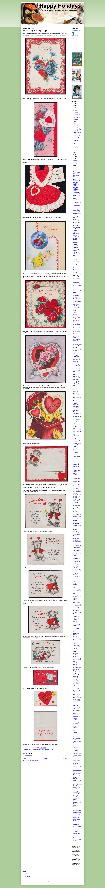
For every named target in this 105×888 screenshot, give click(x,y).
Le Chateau (75, 538)
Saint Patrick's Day (77, 669)
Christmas (75, 323)
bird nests (75, 241)
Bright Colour (75, 253)
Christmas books (76, 324)
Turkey (74, 747)
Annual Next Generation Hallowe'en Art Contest (76, 184)
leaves (74, 544)
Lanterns (74, 537)
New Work (75, 595)
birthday (74, 244)
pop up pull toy (76, 637)
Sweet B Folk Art (76, 703)
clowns (74, 350)
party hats (75, 617)
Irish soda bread (76, 514)
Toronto (74, 732)
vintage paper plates (77, 807)
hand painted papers (77, 484)
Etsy (74, 400)
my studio (75, 587)
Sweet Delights (76, 707)
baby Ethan (75, 232)
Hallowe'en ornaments (75, 476)
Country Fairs (75, 358)
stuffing (74, 702)
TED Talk (75, 713)
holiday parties (76, 500)
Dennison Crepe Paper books (76, 363)
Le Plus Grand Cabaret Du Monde (77, 541)
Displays (74, 367)
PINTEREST (34, 24)
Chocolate (75, 316)
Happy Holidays (76, 490)
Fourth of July (75, 428)
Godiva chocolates (76, 448)
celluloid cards (76, 295)
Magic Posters (76, 550)
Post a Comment (28, 755)
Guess (74, 458)
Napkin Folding (76, 589)
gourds (74, 452)
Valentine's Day (30, 749)
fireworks (75, 423)
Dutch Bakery (75, 373)
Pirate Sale (75, 636)
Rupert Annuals (76, 667)
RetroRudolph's (76, 659)
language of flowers (77, 534)
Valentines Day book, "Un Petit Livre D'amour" (77, 129)
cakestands (75, 266)
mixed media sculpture (75, 567)
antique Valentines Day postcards (76, 211)
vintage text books (76, 814)
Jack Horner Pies (76, 522)
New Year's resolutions (75, 599)
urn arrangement (76, 752)
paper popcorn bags (77, 612)
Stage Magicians (76, 697)
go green (74, 446)
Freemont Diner (76, 429)
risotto (74, 662)
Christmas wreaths (77, 341)
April (75, 123)
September (76, 117)
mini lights (75, 564)
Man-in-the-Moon (76, 552)
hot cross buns (76, 509)
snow (74, 685)
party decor (75, 616)
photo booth (75, 627)
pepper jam (75, 622)
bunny (74, 259)
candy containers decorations (76, 282)
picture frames (76, 628)
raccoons (75, 653)
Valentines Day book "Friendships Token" (77, 137)
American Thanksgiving (75, 180)
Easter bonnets (76, 377)
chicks (74, 305)
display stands (76, 365)
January (76, 152)
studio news (75, 700)
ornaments (75, 608)
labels (74, 531)
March (75, 125)
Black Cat (75, 249)
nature (74, 593)
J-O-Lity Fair (75, 518)
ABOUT (28, 24)
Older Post (65, 758)
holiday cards (75, 499)
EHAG (74, 393)
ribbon (74, 661)
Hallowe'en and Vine (77, 466)
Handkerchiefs (76, 486)
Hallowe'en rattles (76, 478)
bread (74, 250)
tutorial (74, 748)
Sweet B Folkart (76, 705)
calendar (74, 267)
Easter (74, 374)
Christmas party (76, 333)
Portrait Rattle (76, 642)
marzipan (75, 556)
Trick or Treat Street (77, 741)
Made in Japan (76, 547)
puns (74, 650)
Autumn (74, 225)
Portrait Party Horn (77, 639)
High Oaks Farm (76, 494)
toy (73, 736)
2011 (74, 160)
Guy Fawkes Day (76, 459)
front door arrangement (75, 435)
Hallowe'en (75, 464)
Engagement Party (77, 397)
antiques (74, 216)
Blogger (58, 881)
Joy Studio (75, 528)
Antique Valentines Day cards (77, 208)
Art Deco (74, 219)
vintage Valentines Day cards (47, 749)
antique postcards (76, 205)
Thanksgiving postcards (75, 721)
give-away (75, 444)
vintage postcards (76, 810)
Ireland (74, 513)
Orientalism (75, 607)
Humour (74, 511)
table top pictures (76, 711)
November (76, 114)
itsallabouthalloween (77, 516)
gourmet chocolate (76, 454)
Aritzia (74, 217)
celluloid (74, 294)
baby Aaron (75, 230)
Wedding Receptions (77, 828)
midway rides (75, 561)
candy (74, 272)
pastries (74, 621)
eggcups (74, 391)
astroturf (74, 224)
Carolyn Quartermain (77, 285)
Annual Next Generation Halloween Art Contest (76, 189)
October (76, 116)
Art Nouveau (75, 220)
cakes (74, 264)
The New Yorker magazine (76, 727)
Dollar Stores (75, 368)
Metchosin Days (76, 560)
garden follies (75, 440)
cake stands (75, 262)
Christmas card (76, 327)
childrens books (76, 307)
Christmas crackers (77, 329)
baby (74, 228)
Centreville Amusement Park (76, 298)
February (76, 126)
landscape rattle (76, 532)
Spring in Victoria (76, 694)
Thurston (74, 730)
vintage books (76, 768)
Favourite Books (76, 416)
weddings (75, 831)
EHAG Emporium (76, 394)
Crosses (74, 361)
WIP (74, 837)
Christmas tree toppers (76, 337)
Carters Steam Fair (77, 288)
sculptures (75, 677)
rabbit (74, 651)
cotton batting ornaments (75, 356)
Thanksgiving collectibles (75, 719)
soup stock (75, 688)
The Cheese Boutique (75, 724)
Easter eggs (75, 383)
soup (74, 686)
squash (74, 695)
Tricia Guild (75, 739)
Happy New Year (76, 491)
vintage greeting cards (37, 749)
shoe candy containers (75, 680)
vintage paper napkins (75, 806)
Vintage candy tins (76, 773)
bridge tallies (75, 252)
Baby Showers (76, 233)
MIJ (73, 563)
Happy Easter (75, 488)
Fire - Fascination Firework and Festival (76, 420)
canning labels (76, 283)
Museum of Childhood (75, 584)
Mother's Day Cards (77, 570)
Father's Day (75, 406)
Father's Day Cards (77, 407)
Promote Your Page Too (75, 35)
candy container (76, 274)
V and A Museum (76, 753)
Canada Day (75, 269)
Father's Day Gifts (76, 410)
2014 (74, 154)
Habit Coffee (75, 463)
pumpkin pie (75, 645)
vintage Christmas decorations (76, 793)
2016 (74, 108)
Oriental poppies (76, 605)
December (76, 112)
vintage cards (75, 775)
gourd (74, 450)
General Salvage (76, 443)
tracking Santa (76, 738)
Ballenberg (75, 236)
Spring (74, 692)
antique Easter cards (77, 202)
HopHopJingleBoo (76, 507)
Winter (74, 836)
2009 (74, 163)
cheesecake (75, 300)
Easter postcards (76, 385)
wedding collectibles (77, 826)
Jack (74, 520)
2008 (74, 165)
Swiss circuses (76, 708)
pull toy (74, 643)
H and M (74, 461)
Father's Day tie (76, 413)
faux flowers (75, 414)
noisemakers (75, 600)
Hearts (74, 493)
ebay (74, 388)
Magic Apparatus (76, 548)
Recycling (75, 656)
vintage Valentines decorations (76, 822)
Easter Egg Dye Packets (76, 382)
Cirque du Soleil (76, 349)
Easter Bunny (75, 379)
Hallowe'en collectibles (75, 474)
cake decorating (76, 261)
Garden (74, 438)
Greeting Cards (76, 456)
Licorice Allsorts (76, 545)
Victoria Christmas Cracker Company (76, 757)
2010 (74, 162)
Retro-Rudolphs (76, 658)
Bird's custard (75, 242)
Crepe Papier (75, 359)
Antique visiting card (77, 213)
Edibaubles (75, 390)
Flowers (74, 426)
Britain (74, 255)
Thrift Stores (75, 729)
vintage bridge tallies (77, 770)
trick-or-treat (75, 744)
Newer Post (26, 758)
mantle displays (76, 553)
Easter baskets (76, 376)
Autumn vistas (76, 227)
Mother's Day (75, 569)
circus (74, 347)
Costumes (75, 353)
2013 (74, 156)
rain (73, 654)
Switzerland (75, 710)
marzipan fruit (75, 558)
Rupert (74, 666)
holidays (74, 502)
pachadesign (75, 610)
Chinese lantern (76, 314)
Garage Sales (76, 436)
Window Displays (76, 833)
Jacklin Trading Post (77, 525)
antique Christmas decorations (76, 200)
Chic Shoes (75, 304)
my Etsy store (75, 585)
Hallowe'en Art (76, 469)
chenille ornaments (77, 301)
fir (73, 418)
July (75, 121)
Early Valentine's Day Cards (77, 141)
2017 (74, 107)
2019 (74, 103)
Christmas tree (76, 334)
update (74, 750)
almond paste (75, 178)
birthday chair (75, 247)
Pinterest (74, 631)
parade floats (75, 614)
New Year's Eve (76, 596)
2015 (74, 110)
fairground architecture (75, 404)
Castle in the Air (76, 290)
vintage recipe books (77, 812)
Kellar (74, 529)
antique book (75, 192)
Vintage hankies (76, 800)
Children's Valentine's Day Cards (77, 149)
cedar (74, 292)
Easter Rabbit (75, 386)
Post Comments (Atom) (34, 760)
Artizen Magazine (76, 222)
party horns (75, 619)
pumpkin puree (76, 646)
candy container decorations (76, 276)
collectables (75, 352)
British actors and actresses (76, 258)
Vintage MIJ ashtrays (77, 802)
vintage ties (75, 817)
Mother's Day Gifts (76, 576)
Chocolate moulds (76, 320)
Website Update (76, 824)
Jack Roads (75, 523)
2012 (74, 158)
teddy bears (75, 715)
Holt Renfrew (75, 505)
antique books (76, 193)
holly (74, 503)
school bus (75, 674)
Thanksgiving (75, 716)
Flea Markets (75, 425)
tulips (74, 745)
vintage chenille (76, 780)
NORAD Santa (76, 602)
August (75, 119)
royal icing (75, 664)
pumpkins (75, 648)
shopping (75, 682)
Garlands (75, 441)
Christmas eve (76, 331)
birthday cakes (76, 245)
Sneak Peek (75, 683)
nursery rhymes (76, 604)
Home (23, 24)
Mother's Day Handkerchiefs (76, 579)
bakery (74, 235)
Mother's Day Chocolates (75, 574)
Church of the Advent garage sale (77, 345)
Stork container (76, 699)
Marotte (74, 555)
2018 (74, 105)
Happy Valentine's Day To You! (77, 133)
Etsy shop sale (76, 401)
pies (74, 630)
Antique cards (76, 195)
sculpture (75, 676)
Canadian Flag (76, 270)
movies (74, 581)
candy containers (76, 278)
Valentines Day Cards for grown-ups (77, 145)
